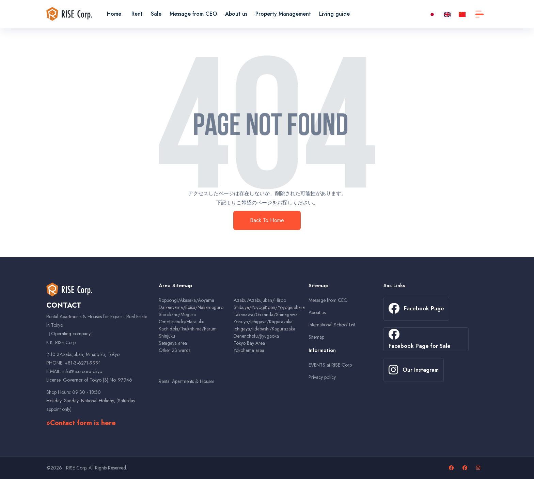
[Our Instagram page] (479, 467)
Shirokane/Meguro (177, 314)
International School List (332, 324)
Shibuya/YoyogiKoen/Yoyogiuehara (269, 307)
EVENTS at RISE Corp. (330, 364)
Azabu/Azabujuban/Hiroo (260, 300)
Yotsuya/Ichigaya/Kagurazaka (263, 321)
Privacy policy (322, 377)
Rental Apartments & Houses (186, 381)
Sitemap (316, 337)
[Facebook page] (452, 467)
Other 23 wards (174, 350)
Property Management (283, 14)
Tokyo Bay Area (249, 343)
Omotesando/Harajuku (181, 321)
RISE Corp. (76, 467)
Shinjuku (167, 336)
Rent (137, 14)
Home (114, 14)
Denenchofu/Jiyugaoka (256, 336)
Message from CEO (193, 14)
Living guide (334, 14)
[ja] (432, 13)
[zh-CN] (462, 13)
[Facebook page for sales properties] (465, 467)
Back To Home (267, 220)
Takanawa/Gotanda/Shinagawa (266, 314)
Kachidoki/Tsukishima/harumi (188, 328)
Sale (156, 14)
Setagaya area (173, 343)
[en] (447, 13)
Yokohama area (249, 350)
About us (236, 14)
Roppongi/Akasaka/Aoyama (186, 300)
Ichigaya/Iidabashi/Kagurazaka (264, 328)
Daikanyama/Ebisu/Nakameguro (191, 307)
